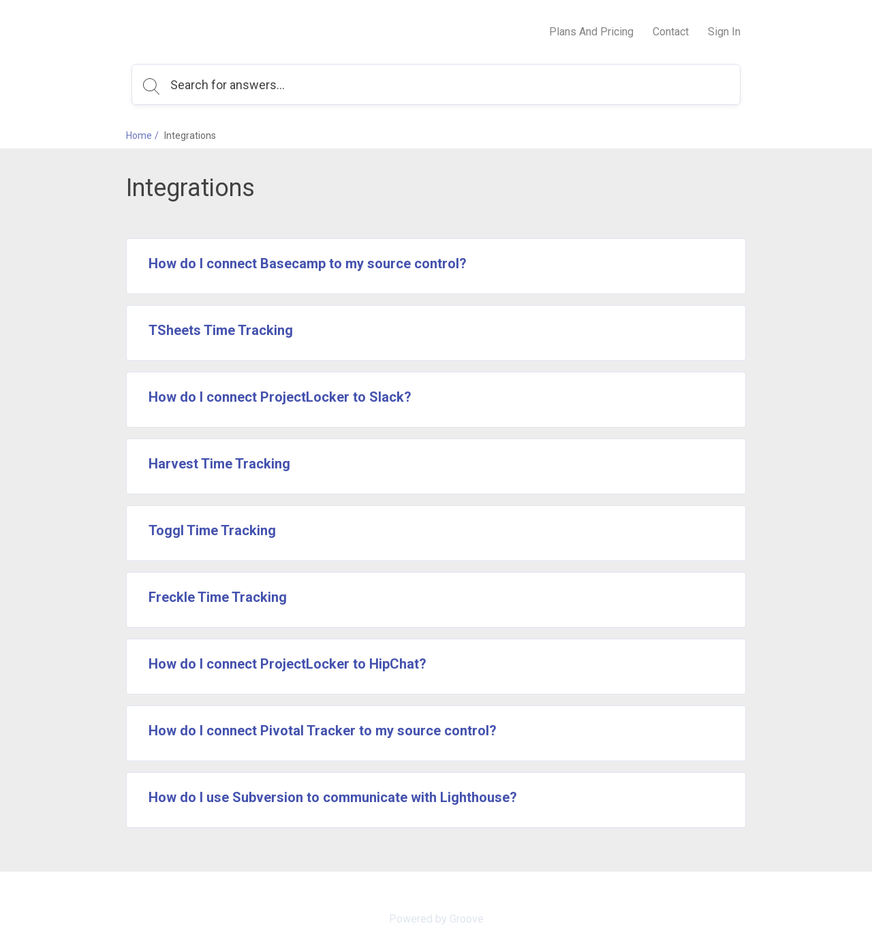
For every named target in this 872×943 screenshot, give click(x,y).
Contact (671, 31)
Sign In (724, 31)
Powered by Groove (436, 918)
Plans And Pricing (591, 31)
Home (139, 135)
